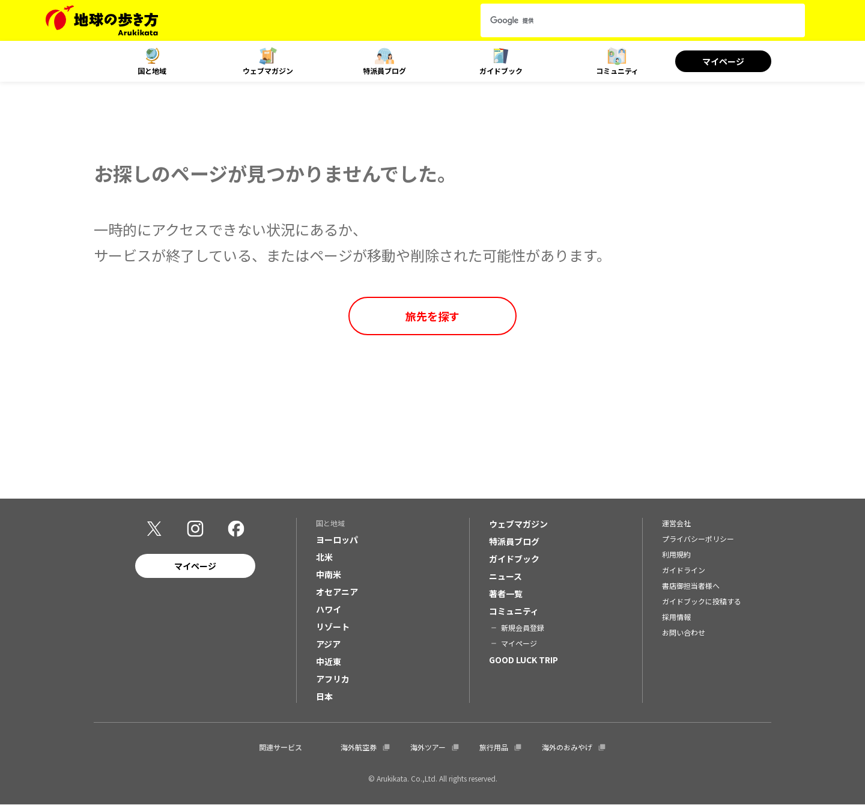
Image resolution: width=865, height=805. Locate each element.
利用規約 (676, 554)
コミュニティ (617, 70)
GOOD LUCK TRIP (523, 660)
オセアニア (337, 592)
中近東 (328, 661)
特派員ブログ (384, 70)
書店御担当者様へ (691, 585)
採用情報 (676, 617)
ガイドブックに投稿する (701, 601)
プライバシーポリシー (698, 538)
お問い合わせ (683, 632)
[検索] (632, 20)
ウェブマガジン (268, 70)
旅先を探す (432, 316)
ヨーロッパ (337, 539)
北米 (324, 557)
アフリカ (333, 679)
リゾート (333, 627)
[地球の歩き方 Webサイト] (102, 20)
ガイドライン (683, 570)
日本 (324, 696)
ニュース (505, 576)
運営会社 (676, 523)
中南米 (328, 574)
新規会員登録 (522, 627)
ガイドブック (501, 70)
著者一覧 (506, 594)
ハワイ (328, 609)
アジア (328, 644)
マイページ (723, 61)
